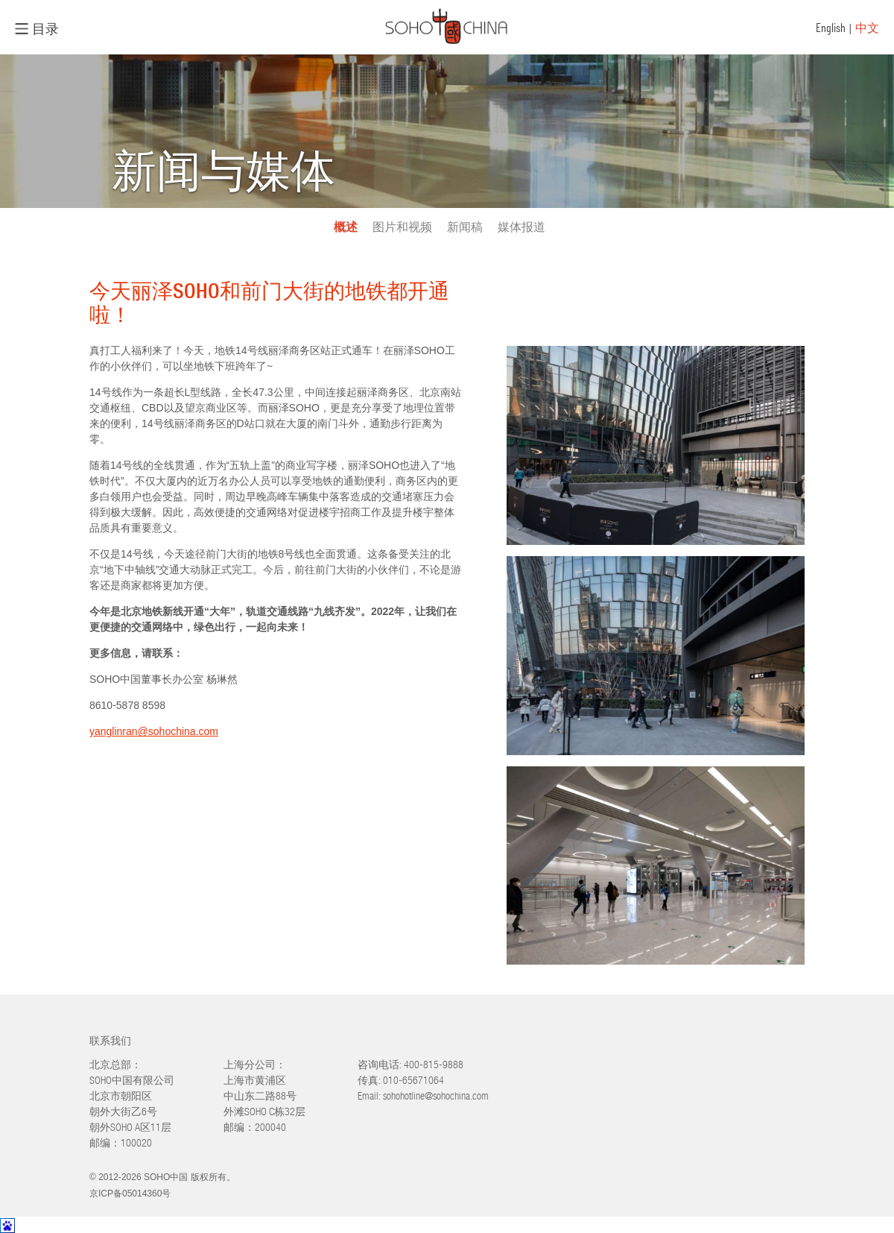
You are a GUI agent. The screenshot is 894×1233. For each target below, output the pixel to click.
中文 (867, 27)
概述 (346, 227)
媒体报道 (521, 227)
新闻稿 (465, 227)
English (831, 27)
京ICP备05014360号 (130, 1193)
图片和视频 (402, 227)
